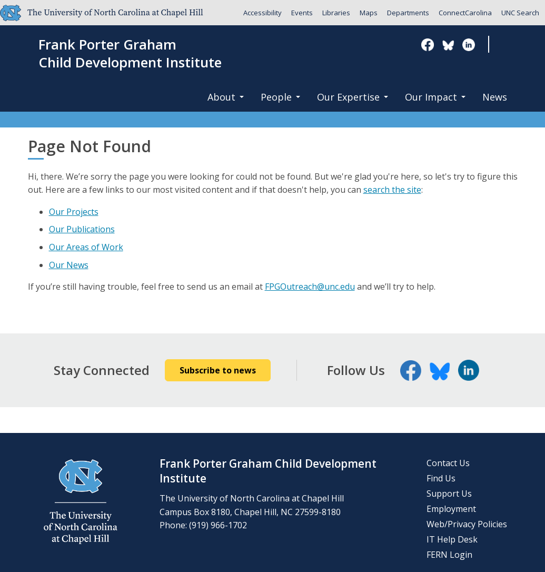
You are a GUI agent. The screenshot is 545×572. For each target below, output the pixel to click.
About (225, 97)
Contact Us (448, 463)
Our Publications (82, 229)
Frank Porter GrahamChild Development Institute (130, 54)
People (280, 97)
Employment (451, 509)
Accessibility (262, 12)
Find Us (441, 478)
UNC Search (520, 12)
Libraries (336, 12)
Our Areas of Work (86, 247)
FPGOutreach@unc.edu (310, 286)
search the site (392, 189)
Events (302, 12)
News (494, 97)
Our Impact (435, 97)
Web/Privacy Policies (467, 524)
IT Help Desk (452, 539)
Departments (408, 12)
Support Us (449, 493)
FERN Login (449, 554)
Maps (369, 12)
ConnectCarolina (465, 12)
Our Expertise (352, 97)
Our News (68, 265)
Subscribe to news (218, 370)
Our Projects (73, 212)
